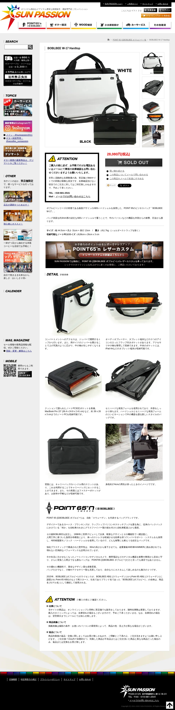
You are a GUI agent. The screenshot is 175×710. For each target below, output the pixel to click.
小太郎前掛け (110, 25)
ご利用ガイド (132, 4)
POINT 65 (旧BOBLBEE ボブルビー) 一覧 (129, 40)
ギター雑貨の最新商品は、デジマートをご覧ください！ (19, 155)
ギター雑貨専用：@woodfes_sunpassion (17, 140)
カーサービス (136, 25)
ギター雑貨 (58, 25)
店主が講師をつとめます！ (18, 198)
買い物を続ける (116, 171)
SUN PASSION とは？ (114, 4)
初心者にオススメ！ (18, 217)
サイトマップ (147, 4)
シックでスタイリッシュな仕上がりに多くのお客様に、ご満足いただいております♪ (104, 262)
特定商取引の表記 (28, 679)
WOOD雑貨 (84, 25)
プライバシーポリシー (50, 679)
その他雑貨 (160, 25)
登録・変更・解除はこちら (19, 351)
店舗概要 (13, 679)
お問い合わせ (163, 4)
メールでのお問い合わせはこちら (73, 196)
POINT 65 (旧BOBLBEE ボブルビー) (32, 25)
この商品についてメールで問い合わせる (128, 174)
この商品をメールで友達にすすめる (126, 178)
